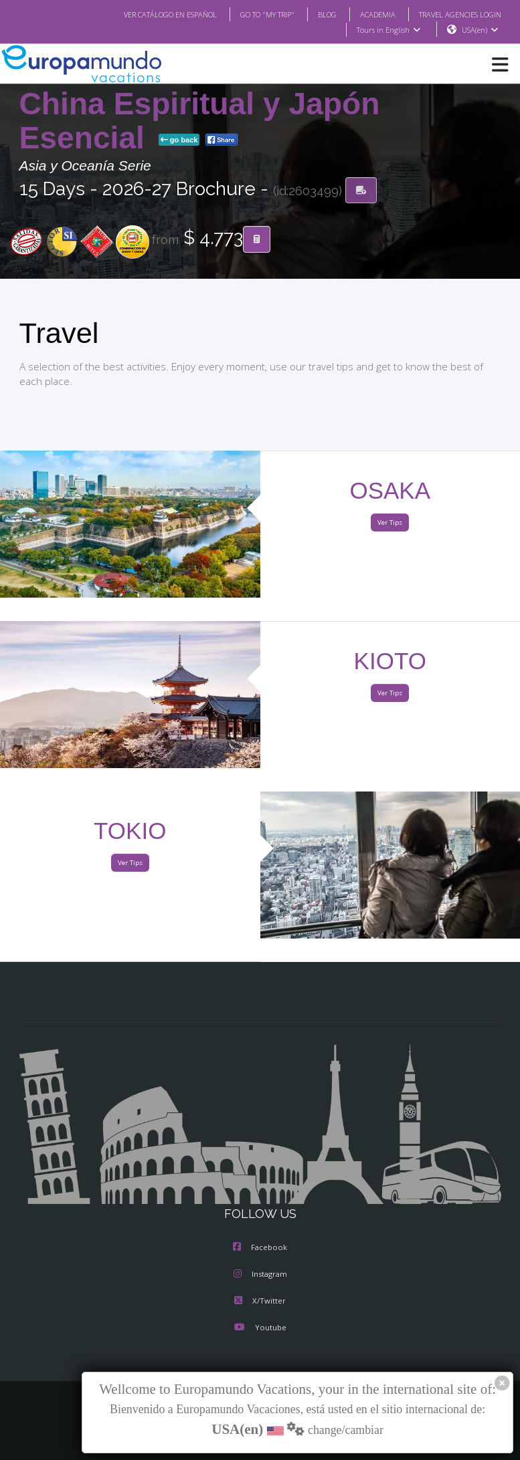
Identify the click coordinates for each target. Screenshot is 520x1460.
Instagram (260, 1275)
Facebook (260, 1248)
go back (179, 140)
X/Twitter (260, 1302)
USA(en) (479, 30)
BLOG (313, 14)
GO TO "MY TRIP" (249, 14)
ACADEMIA (366, 14)
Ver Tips (390, 523)
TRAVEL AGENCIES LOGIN (454, 14)
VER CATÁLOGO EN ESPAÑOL (143, 14)
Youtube (260, 1328)
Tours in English (388, 30)
